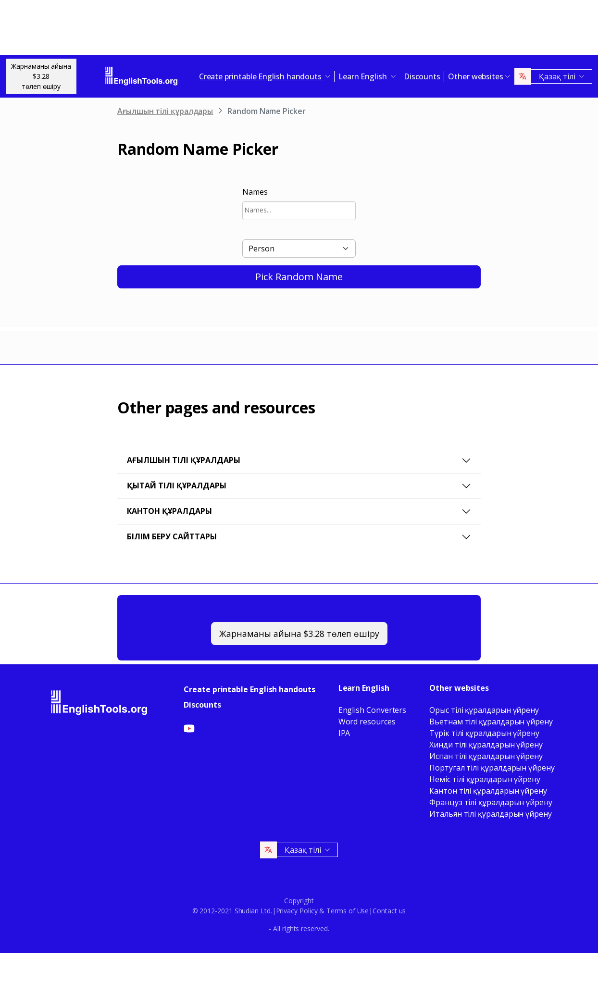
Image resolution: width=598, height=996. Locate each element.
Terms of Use (347, 910)
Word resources (367, 721)
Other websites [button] (475, 76)
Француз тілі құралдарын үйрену (490, 802)
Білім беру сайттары (172, 536)
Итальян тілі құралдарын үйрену (490, 814)
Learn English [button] (363, 76)
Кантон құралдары (169, 511)
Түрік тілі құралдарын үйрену (484, 733)
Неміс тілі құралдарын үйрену (484, 779)
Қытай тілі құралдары (176, 485)
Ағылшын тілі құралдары (165, 111)
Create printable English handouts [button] (261, 76)
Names (255, 192)
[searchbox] (299, 209)
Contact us (389, 910)
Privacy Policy (297, 910)
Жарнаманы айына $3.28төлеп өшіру (41, 76)
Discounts (422, 76)
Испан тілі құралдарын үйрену (486, 756)
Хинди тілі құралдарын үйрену (486, 744)
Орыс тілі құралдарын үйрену (484, 710)
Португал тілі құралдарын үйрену (492, 767)
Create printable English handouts (249, 689)
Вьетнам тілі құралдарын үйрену (491, 721)
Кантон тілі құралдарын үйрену (488, 790)
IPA (344, 733)
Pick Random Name (299, 276)
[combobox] (299, 210)
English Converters (372, 710)
